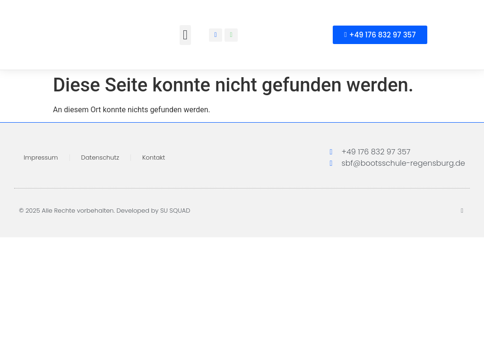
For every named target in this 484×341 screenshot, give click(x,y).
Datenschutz (100, 157)
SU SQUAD (175, 210)
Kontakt (153, 157)
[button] (185, 35)
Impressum (41, 157)
